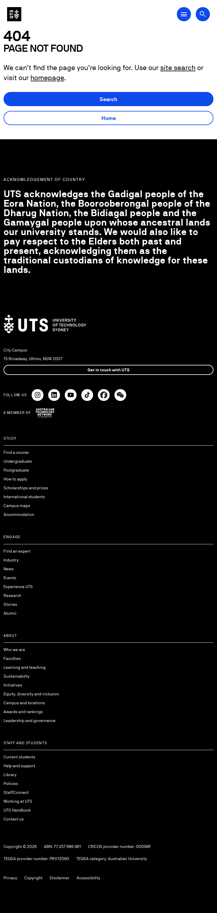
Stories (10, 604)
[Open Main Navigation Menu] (184, 14)
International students (24, 497)
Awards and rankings (23, 712)
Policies (11, 783)
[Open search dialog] (203, 14)
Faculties (12, 658)
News (9, 569)
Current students (19, 757)
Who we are (14, 649)
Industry (11, 560)
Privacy (10, 877)
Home (108, 118)
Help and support (19, 766)
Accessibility (88, 877)
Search (108, 99)
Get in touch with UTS (108, 370)
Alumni (10, 613)
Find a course (16, 452)
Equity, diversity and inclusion (31, 694)
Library (10, 775)
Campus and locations (24, 703)
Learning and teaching (25, 667)
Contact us (14, 819)
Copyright (33, 877)
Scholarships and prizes (26, 488)
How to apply (15, 479)
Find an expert (17, 551)
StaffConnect (16, 792)
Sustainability (17, 676)
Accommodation (19, 514)
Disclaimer (59, 877)
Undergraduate (18, 461)
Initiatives (13, 685)
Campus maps (17, 506)
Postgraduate (16, 470)
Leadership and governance (30, 720)
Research (12, 595)
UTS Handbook (17, 810)
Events (10, 578)
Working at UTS (18, 801)
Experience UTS (18, 587)
